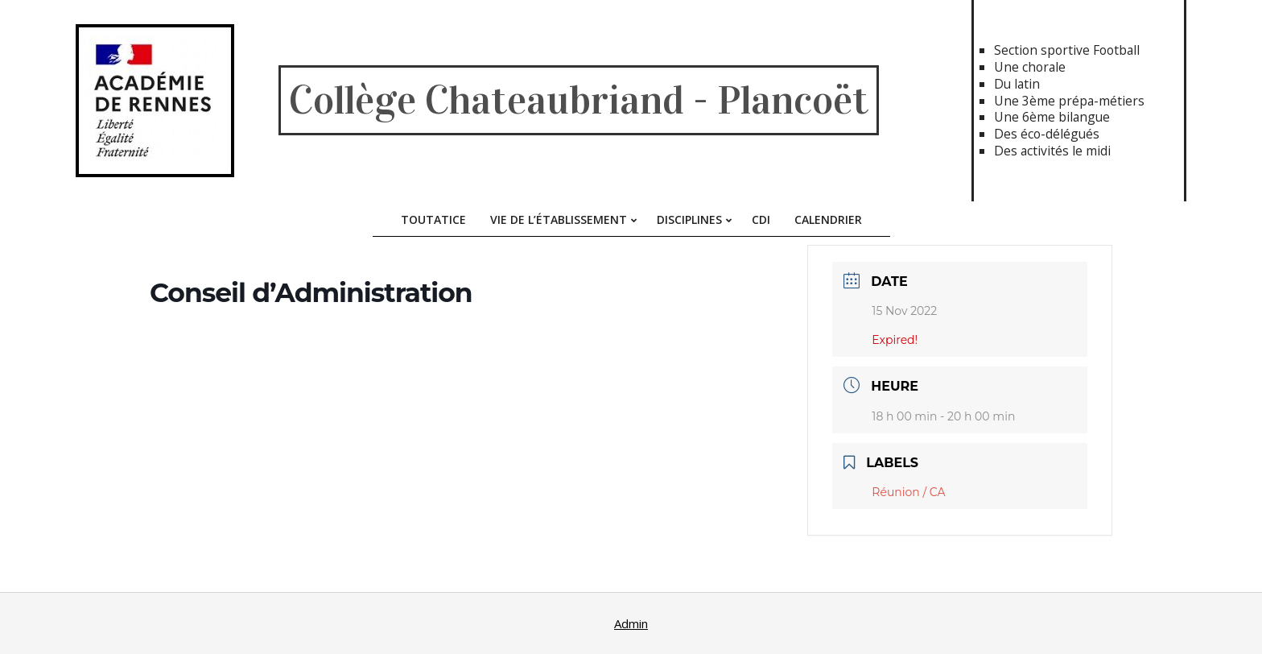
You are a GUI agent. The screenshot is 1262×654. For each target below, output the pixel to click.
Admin (631, 623)
